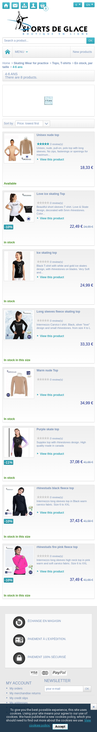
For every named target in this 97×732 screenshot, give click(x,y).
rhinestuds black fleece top (55, 488)
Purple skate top (48, 429)
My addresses (19, 703)
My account (19, 683)
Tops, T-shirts (61, 63)
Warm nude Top (47, 370)
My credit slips (19, 698)
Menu (21, 52)
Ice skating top (47, 252)
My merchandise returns (25, 693)
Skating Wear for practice (31, 63)
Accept (60, 726)
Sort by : (9, 123)
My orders (16, 688)
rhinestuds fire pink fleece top (57, 547)
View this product (52, 159)
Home (6, 63)
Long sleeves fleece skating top (58, 311)
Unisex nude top (48, 135)
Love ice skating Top (51, 194)
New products (82, 52)
